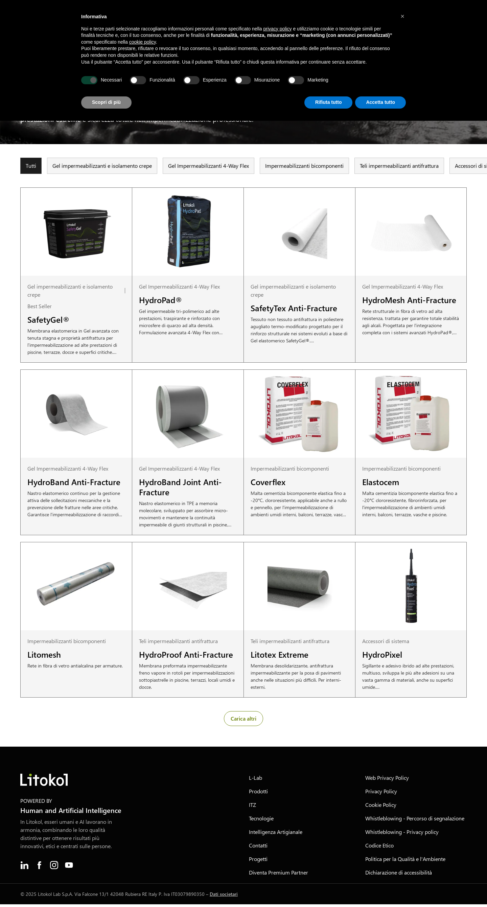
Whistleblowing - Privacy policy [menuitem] (402, 834)
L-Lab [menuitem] (255, 780)
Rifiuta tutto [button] (328, 102)
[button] (402, 16)
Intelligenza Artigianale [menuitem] (275, 834)
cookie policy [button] (142, 42)
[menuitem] (24, 868)
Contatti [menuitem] (258, 848)
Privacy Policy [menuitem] (381, 793)
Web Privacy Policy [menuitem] (387, 780)
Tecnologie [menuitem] (261, 820)
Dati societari (224, 896)
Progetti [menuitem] (258, 861)
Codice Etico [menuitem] (379, 848)
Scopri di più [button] (106, 102)
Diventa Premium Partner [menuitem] (278, 875)
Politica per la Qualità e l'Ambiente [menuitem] (405, 861)
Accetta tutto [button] (380, 102)
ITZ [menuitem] (252, 807)
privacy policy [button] (277, 28)
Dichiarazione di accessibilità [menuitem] (398, 875)
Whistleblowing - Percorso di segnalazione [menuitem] (414, 820)
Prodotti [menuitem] (258, 793)
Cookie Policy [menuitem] (380, 807)
